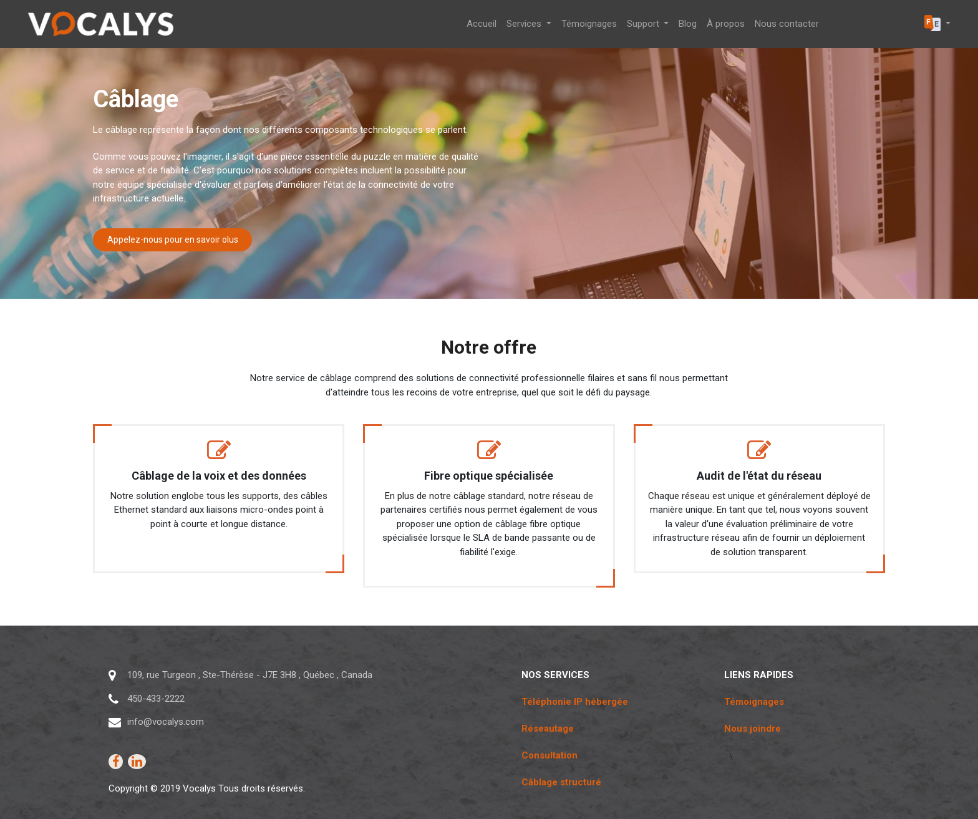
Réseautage (547, 728)
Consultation (549, 755)
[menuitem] (481, 24)
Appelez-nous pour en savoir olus (172, 240)
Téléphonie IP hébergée (574, 701)
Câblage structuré (561, 782)
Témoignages (754, 701)
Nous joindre (752, 728)
